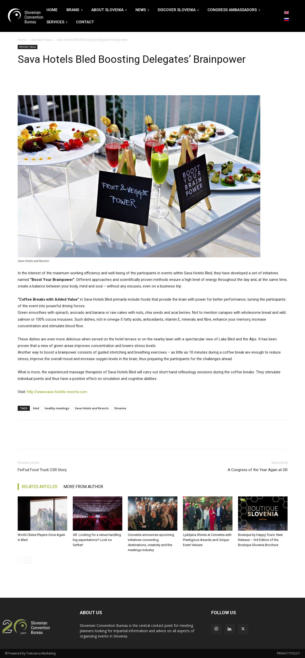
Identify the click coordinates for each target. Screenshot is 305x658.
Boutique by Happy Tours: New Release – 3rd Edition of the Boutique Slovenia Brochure (260, 540)
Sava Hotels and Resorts (92, 408)
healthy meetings (57, 408)
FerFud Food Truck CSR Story (42, 470)
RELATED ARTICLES (39, 486)
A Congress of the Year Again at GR (258, 470)
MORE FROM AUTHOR (83, 486)
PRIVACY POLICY (288, 653)
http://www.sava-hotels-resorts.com (57, 392)
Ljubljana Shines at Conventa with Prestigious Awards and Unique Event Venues (207, 540)
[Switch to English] (286, 12)
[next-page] (29, 560)
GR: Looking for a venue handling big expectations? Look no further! (97, 540)
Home (22, 39)
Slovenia (120, 408)
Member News (41, 39)
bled (36, 408)
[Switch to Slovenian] (286, 19)
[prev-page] (21, 560)
